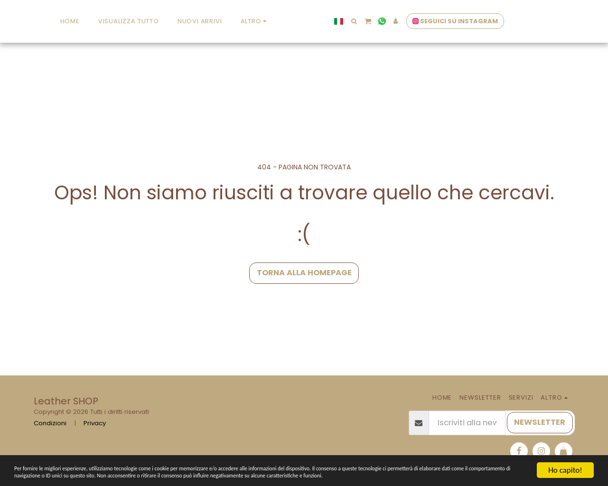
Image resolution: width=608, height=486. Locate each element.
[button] (415, 21)
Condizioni (50, 423)
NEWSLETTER (539, 422)
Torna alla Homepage (304, 272)
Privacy (95, 423)
